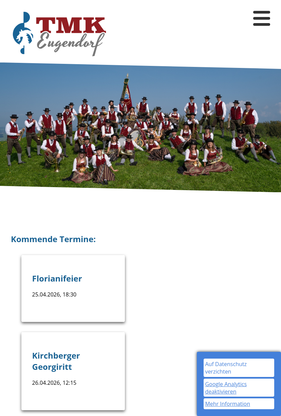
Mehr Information (227, 404)
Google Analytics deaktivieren (226, 387)
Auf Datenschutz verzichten (226, 367)
